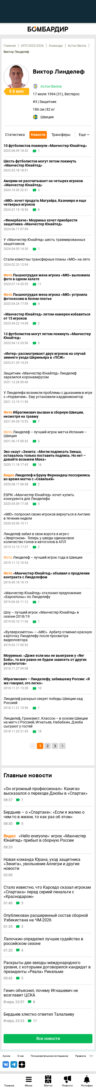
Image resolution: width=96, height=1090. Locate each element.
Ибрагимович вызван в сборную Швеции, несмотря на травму (44, 414)
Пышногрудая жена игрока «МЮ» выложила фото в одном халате (47, 277)
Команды (56, 46)
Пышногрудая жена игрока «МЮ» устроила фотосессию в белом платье (45, 296)
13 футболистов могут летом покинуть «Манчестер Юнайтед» (47, 336)
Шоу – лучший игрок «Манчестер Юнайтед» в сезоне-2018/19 (41, 614)
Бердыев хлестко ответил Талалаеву (39, 1014)
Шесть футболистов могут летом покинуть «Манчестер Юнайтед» (40, 163)
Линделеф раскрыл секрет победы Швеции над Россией (43, 701)
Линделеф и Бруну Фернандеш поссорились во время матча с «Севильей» (47, 477)
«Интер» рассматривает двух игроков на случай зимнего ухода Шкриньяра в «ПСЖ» (45, 355)
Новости (38, 135)
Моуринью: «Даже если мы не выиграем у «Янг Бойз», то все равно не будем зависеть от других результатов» (45, 659)
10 (39, 688)
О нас (20, 1056)
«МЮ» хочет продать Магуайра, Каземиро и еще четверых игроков (45, 202)
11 (39, 284)
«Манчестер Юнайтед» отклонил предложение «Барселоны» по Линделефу (42, 595)
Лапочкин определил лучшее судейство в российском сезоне (43, 941)
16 (39, 464)
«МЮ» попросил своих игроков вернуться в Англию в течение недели (47, 516)
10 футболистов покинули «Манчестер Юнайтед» (45, 146)
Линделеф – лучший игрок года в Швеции (43, 557)
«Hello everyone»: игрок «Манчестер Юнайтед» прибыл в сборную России (45, 838)
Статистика (15, 135)
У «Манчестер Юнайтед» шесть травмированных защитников (44, 241)
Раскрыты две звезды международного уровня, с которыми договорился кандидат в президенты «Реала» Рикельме (47, 967)
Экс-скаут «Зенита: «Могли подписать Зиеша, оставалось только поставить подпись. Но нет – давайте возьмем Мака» (45, 456)
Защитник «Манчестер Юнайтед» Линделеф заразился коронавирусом (40, 375)
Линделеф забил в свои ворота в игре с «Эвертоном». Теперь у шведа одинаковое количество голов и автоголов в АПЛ (39, 538)
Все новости (48, 1038)
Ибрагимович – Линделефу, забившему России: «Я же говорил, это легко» (47, 681)
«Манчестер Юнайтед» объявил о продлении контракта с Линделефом (47, 575)
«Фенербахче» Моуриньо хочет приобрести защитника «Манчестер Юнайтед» (40, 222)
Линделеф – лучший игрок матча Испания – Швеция (45, 434)
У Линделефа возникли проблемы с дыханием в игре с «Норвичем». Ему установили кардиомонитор (48, 395)
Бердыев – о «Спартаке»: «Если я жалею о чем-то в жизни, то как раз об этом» (44, 814)
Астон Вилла (77, 46)
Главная (10, 46)
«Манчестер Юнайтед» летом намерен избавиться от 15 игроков (47, 316)
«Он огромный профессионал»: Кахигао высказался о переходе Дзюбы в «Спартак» (46, 791)
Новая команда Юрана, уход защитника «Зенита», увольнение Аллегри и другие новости (42, 864)
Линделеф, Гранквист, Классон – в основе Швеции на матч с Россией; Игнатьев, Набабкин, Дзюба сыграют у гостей (46, 722)
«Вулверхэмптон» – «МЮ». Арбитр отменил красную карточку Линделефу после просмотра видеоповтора (48, 636)
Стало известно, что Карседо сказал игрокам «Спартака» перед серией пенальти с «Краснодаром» (47, 892)
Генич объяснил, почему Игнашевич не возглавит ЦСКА (41, 992)
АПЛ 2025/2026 (32, 46)
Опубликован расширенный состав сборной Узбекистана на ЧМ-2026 (46, 917)
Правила (80, 1056)
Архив (6, 1056)
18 (39, 731)
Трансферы (60, 135)
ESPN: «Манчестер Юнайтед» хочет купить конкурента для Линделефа (39, 497)
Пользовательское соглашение (49, 1056)
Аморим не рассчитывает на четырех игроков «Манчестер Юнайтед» (43, 183)
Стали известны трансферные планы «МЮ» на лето (47, 259)
